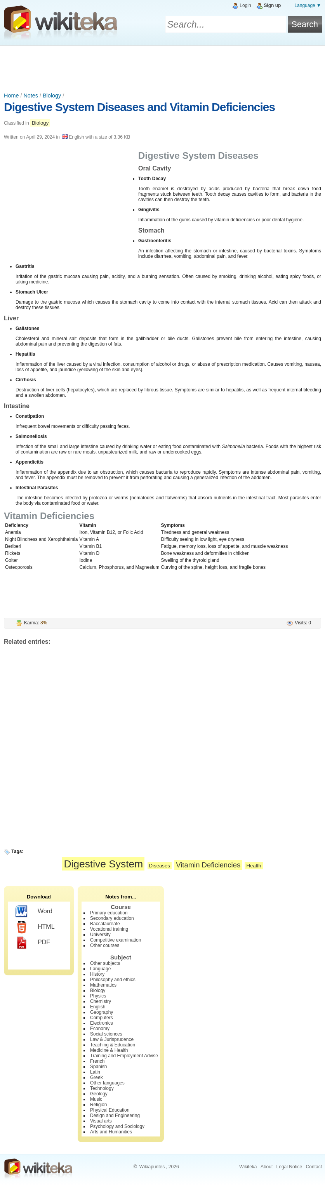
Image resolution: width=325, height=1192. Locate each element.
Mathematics (103, 985)
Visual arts (101, 1121)
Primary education (109, 913)
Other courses (104, 945)
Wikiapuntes (152, 1166)
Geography (101, 1012)
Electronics (101, 1023)
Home (11, 95)
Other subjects (105, 963)
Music (96, 1099)
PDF (33, 943)
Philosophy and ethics (113, 979)
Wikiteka (248, 1166)
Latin (95, 1072)
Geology (99, 1093)
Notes (30, 95)
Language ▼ (307, 5)
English (97, 1007)
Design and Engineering (115, 1115)
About (267, 1166)
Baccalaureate (105, 923)
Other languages (107, 1083)
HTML (35, 927)
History (97, 974)
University (100, 934)
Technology (102, 1088)
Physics (98, 996)
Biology (52, 95)
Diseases (159, 866)
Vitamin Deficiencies (208, 865)
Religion (98, 1104)
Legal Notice (289, 1166)
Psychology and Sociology (117, 1126)
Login (245, 5)
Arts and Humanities (111, 1132)
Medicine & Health (109, 1050)
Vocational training (109, 929)
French (97, 1061)
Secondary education (112, 918)
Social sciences (106, 1034)
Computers (101, 1017)
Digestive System (103, 864)
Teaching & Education (112, 1045)
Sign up (272, 5)
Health (253, 866)
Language (100, 968)
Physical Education (109, 1110)
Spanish (98, 1066)
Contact (314, 1166)
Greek (96, 1077)
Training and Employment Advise (124, 1055)
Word (34, 911)
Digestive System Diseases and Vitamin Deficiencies (139, 107)
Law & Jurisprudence (112, 1039)
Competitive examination (115, 940)
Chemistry (100, 1001)
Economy (99, 1028)
